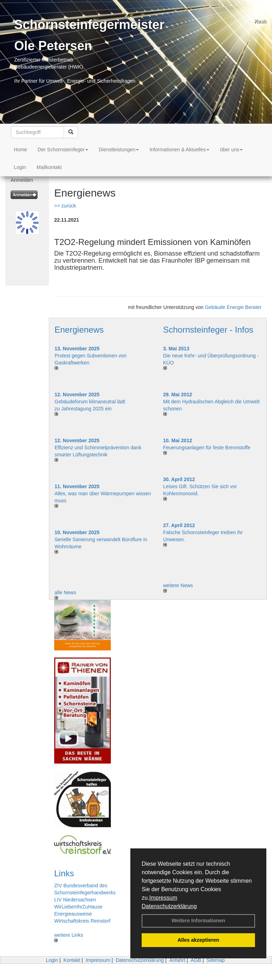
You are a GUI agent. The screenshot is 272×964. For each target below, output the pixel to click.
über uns (231, 149)
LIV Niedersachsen (75, 899)
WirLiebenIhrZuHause (78, 907)
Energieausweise (73, 914)
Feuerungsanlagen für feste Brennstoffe (206, 447)
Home (20, 149)
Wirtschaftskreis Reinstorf (82, 921)
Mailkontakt (49, 167)
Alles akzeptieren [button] (198, 940)
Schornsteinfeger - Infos (208, 329)
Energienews (79, 329)
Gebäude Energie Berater (233, 307)
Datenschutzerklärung (169, 906)
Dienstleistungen (119, 149)
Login (20, 167)
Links (64, 873)
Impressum (163, 898)
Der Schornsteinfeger (63, 149)
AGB (196, 960)
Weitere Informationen (198, 920)
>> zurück (65, 206)
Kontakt (71, 960)
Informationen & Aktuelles (179, 149)
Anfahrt (177, 960)
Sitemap (215, 960)
